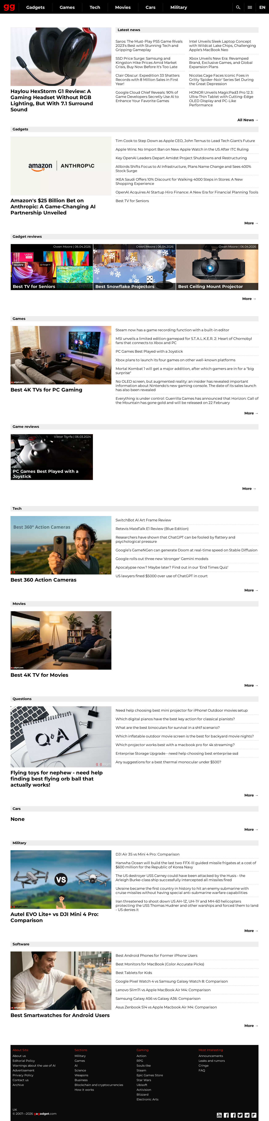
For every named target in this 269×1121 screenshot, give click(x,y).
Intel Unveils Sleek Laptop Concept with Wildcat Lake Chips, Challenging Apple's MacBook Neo (222, 45)
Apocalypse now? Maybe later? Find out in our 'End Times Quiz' (172, 567)
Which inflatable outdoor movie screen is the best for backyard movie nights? (185, 736)
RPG (140, 1061)
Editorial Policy (24, 1061)
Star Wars (144, 1080)
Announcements (211, 1056)
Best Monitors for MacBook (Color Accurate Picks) (160, 964)
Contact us (21, 1080)
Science (80, 1070)
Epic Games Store (150, 1075)
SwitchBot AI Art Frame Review (143, 520)
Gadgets (73, 7)
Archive (18, 1085)
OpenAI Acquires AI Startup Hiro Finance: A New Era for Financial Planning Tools (187, 192)
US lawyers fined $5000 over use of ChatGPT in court (162, 576)
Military (80, 1056)
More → (251, 223)
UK (15, 1110)
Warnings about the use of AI (34, 1065)
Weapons (81, 1075)
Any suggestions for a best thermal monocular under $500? (168, 762)
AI (76, 1065)
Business (81, 1080)
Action (141, 1056)
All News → (247, 120)
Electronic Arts (147, 1099)
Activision (144, 1090)
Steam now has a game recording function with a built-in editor (172, 330)
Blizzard (142, 1094)
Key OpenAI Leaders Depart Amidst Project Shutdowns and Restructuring (181, 158)
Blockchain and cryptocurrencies (99, 1085)
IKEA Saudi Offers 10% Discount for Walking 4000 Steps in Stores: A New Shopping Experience (179, 181)
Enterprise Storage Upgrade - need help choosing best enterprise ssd (177, 753)
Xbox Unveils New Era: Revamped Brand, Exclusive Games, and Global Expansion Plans (221, 62)
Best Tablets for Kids (134, 973)
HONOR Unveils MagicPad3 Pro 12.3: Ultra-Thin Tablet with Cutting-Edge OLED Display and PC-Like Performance (221, 98)
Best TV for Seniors (132, 201)
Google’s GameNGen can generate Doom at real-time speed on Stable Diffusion (186, 550)
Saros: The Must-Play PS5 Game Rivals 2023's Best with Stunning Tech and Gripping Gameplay (149, 45)
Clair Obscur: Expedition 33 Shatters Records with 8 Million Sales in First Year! (147, 79)
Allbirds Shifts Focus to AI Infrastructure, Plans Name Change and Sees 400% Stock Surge (183, 168)
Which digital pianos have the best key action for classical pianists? (175, 719)
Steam (141, 1070)
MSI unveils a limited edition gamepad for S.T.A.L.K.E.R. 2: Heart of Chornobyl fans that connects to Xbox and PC (184, 340)
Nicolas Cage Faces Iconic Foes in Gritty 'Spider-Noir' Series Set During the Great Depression (221, 79)
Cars (188, 7)
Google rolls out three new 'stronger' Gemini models (162, 559)
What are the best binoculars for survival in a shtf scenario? (168, 727)
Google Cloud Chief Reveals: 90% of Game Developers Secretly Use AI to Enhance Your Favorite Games (147, 96)
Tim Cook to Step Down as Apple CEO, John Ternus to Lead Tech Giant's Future (185, 141)
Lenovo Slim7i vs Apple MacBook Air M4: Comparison (163, 990)
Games (105, 7)
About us (19, 1056)
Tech (133, 7)
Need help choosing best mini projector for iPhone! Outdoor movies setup (182, 710)
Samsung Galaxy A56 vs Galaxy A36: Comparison (158, 998)
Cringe (203, 1065)
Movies (161, 7)
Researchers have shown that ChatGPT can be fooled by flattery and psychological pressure (175, 539)
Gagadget (28, 5)
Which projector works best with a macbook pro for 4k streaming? (175, 745)
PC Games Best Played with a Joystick (149, 351)
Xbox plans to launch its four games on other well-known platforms (175, 360)
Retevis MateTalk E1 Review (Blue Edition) (152, 529)
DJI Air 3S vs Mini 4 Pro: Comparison (147, 854)
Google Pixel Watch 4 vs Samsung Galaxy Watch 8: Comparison (172, 981)
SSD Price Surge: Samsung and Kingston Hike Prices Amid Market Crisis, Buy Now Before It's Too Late (146, 62)
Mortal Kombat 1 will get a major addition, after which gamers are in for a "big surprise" (185, 371)
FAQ (202, 1070)
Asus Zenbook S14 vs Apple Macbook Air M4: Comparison (166, 1007)
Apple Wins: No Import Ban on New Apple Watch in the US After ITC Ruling (182, 149)
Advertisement (23, 1070)
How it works (84, 1090)
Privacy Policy (23, 1075)
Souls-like (144, 1065)
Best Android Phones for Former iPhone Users (156, 955)
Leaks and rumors (212, 1061)
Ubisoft (142, 1085)
